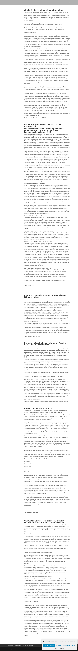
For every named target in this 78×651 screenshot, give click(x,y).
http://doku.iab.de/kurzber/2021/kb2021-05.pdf (51, 399)
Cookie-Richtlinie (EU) (28, 645)
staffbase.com (31, 635)
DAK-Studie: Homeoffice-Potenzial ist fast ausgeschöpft (42, 125)
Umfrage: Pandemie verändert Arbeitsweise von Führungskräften (45, 296)
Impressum (10, 645)
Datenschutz (18, 645)
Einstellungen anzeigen (69, 645)
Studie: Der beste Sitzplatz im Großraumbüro (44, 10)
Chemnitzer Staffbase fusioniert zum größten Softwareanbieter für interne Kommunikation (44, 522)
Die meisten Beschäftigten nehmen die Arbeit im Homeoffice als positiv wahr (45, 344)
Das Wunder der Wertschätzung (38, 408)
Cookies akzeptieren (49, 645)
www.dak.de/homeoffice (33, 277)
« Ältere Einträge (28, 641)
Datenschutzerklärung (59, 648)
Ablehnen (58, 645)
